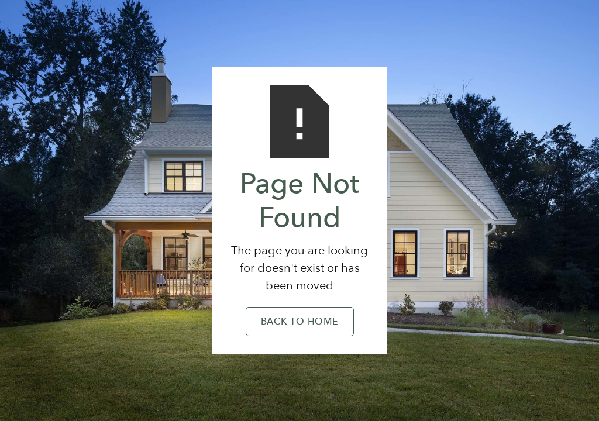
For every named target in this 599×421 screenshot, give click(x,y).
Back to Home (300, 322)
